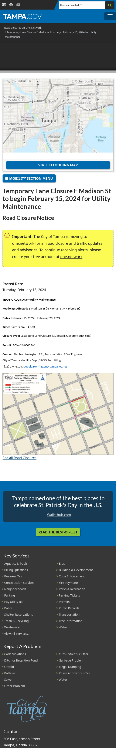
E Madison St (37, 308)
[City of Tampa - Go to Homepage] (22, 16)
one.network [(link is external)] (71, 256)
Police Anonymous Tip (74, 673)
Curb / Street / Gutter (73, 654)
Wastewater (12, 627)
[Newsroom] (17, 5)
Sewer (8, 679)
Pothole (9, 673)
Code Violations (15, 654)
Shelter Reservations (18, 614)
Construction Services (19, 583)
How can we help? (71, 5)
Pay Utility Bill (13, 602)
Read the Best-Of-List (58, 532)
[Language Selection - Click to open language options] (4, 5)
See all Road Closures (19, 457)
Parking (9, 595)
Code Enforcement (72, 576)
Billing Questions (16, 570)
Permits (64, 602)
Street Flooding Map (58, 165)
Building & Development (76, 570)
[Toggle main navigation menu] (110, 16)
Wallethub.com (59, 514)
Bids (62, 563)
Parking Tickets (69, 595)
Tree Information (70, 621)
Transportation (69, 614)
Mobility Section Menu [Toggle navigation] (29, 178)
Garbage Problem (71, 660)
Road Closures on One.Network (22, 28)
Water (63, 627)
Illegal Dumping (70, 667)
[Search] (109, 5)
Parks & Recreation (72, 589)
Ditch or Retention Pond (21, 660)
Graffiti (9, 667)
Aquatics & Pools (15, 563)
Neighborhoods (15, 589)
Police (8, 608)
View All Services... (17, 634)
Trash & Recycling (16, 621)
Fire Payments (69, 583)
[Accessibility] (11, 5)
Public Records (69, 608)
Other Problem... (15, 686)
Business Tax (13, 576)
